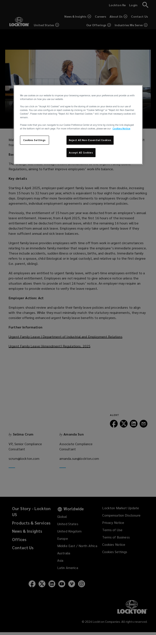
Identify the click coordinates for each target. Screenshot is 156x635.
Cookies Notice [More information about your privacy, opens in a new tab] (121, 128)
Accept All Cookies (81, 152)
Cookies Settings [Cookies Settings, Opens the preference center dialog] (34, 140)
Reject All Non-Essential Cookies (90, 140)
